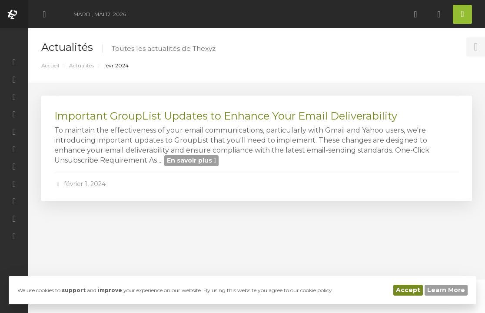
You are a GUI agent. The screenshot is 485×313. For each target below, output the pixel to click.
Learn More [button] (446, 290)
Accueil (50, 65)
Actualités (81, 65)
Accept (408, 290)
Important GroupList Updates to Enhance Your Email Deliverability (225, 116)
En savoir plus (191, 160)
